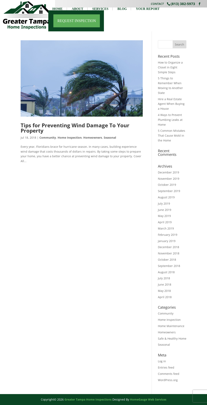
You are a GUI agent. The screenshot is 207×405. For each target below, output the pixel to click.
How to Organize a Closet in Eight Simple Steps (170, 67)
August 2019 (166, 197)
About (77, 8)
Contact (157, 4)
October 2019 (167, 185)
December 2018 (168, 247)
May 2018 (164, 291)
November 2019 (168, 179)
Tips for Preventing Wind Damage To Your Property (75, 128)
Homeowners (92, 137)
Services (100, 8)
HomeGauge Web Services (148, 399)
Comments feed (168, 374)
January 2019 (166, 241)
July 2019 (164, 203)
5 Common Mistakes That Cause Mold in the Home (171, 135)
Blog (122, 8)
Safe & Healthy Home (172, 338)
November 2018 (168, 253)
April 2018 (165, 297)
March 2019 (166, 228)
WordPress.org (168, 380)
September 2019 (169, 191)
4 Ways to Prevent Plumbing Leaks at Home (170, 119)
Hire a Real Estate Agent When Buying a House (171, 104)
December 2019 (168, 172)
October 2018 (167, 259)
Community (47, 137)
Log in (162, 361)
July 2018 (164, 278)
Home (57, 8)
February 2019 (167, 235)
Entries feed (166, 367)
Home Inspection (70, 137)
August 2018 (166, 272)
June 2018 (164, 284)
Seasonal (110, 137)
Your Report (147, 8)
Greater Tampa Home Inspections (88, 399)
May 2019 (164, 216)
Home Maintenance (171, 326)
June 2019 (164, 210)
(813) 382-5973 (183, 3)
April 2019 (165, 222)
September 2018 (169, 266)
